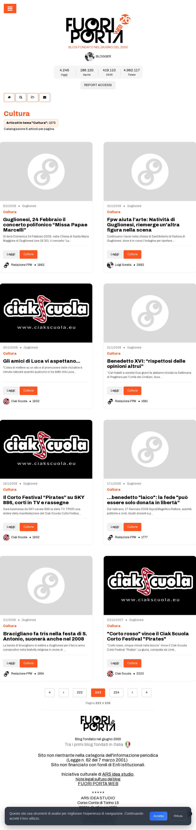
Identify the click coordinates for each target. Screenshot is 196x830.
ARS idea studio (118, 774)
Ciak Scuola (15, 401)
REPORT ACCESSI (98, 85)
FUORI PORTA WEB (98, 783)
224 (116, 692)
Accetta (158, 816)
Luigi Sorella (119, 265)
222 (80, 692)
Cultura (28, 254)
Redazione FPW (18, 265)
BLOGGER (98, 56)
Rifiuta (178, 816)
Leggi (11, 254)
